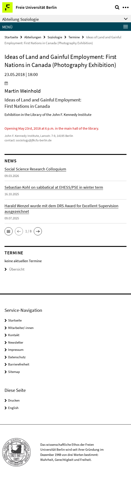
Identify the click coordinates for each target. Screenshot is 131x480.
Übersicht (15, 269)
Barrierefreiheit (18, 364)
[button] (9, 231)
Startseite (11, 37)
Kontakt (13, 335)
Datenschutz (16, 357)
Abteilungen (32, 37)
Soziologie (54, 37)
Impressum (15, 349)
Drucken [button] (14, 400)
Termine (74, 37)
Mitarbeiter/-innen (21, 328)
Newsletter (15, 342)
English (13, 408)
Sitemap (14, 372)
